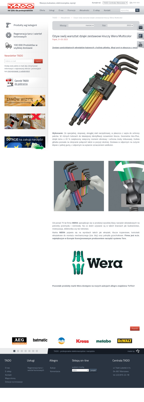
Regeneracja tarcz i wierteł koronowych (23, 35)
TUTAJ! (131, 286)
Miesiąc (63, 25)
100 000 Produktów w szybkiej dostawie (20, 46)
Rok (104, 25)
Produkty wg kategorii (20, 25)
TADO (20, 6)
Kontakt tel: (96, 2)
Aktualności (65, 18)
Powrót (135, 328)
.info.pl (80, 370)
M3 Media (138, 351)
